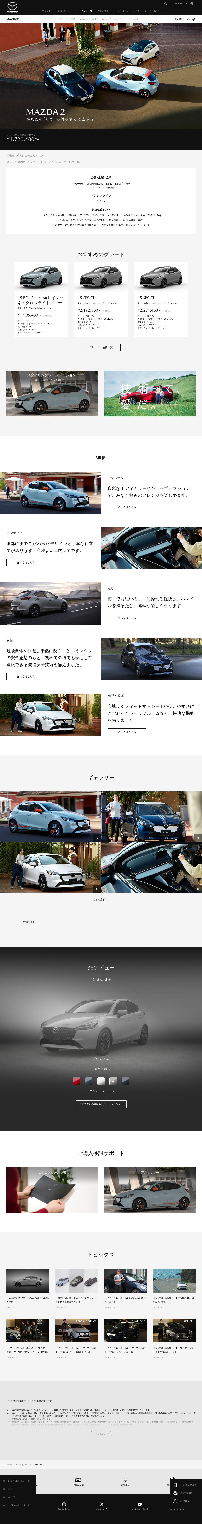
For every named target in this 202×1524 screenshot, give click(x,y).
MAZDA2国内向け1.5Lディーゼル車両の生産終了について (40, 162)
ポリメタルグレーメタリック (125, 1051)
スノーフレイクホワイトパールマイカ (101, 1051)
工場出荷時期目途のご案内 (22, 155)
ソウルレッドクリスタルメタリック (76, 1051)
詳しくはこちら (127, 477)
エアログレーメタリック (113, 1051)
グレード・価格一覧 (101, 317)
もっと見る (100, 1404)
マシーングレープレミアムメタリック (88, 1051)
